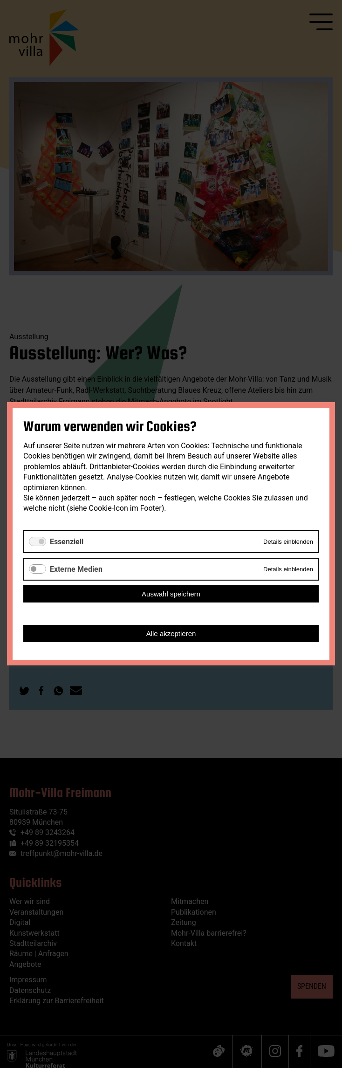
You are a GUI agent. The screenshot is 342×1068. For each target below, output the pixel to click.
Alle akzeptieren (171, 634)
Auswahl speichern (171, 594)
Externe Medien (76, 569)
